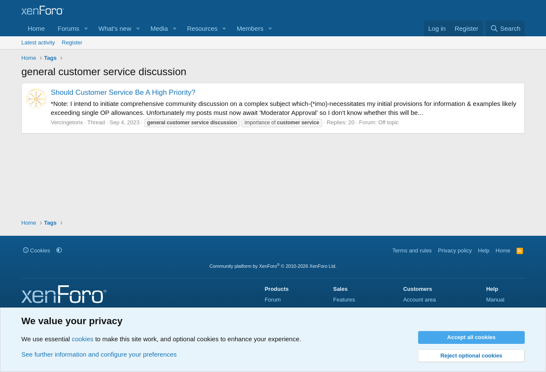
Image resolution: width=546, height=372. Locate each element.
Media (159, 28)
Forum (272, 299)
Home (36, 28)
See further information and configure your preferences (99, 354)
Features (344, 299)
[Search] (505, 28)
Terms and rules (412, 250)
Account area (419, 299)
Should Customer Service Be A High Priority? (123, 92)
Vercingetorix (67, 122)
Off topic (388, 122)
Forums (68, 28)
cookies (82, 339)
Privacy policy (455, 250)
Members (250, 28)
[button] (86, 28)
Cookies (36, 250)
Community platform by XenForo (273, 266)
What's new (115, 28)
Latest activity (38, 42)
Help (484, 250)
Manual (495, 299)
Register (72, 42)
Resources (202, 28)
